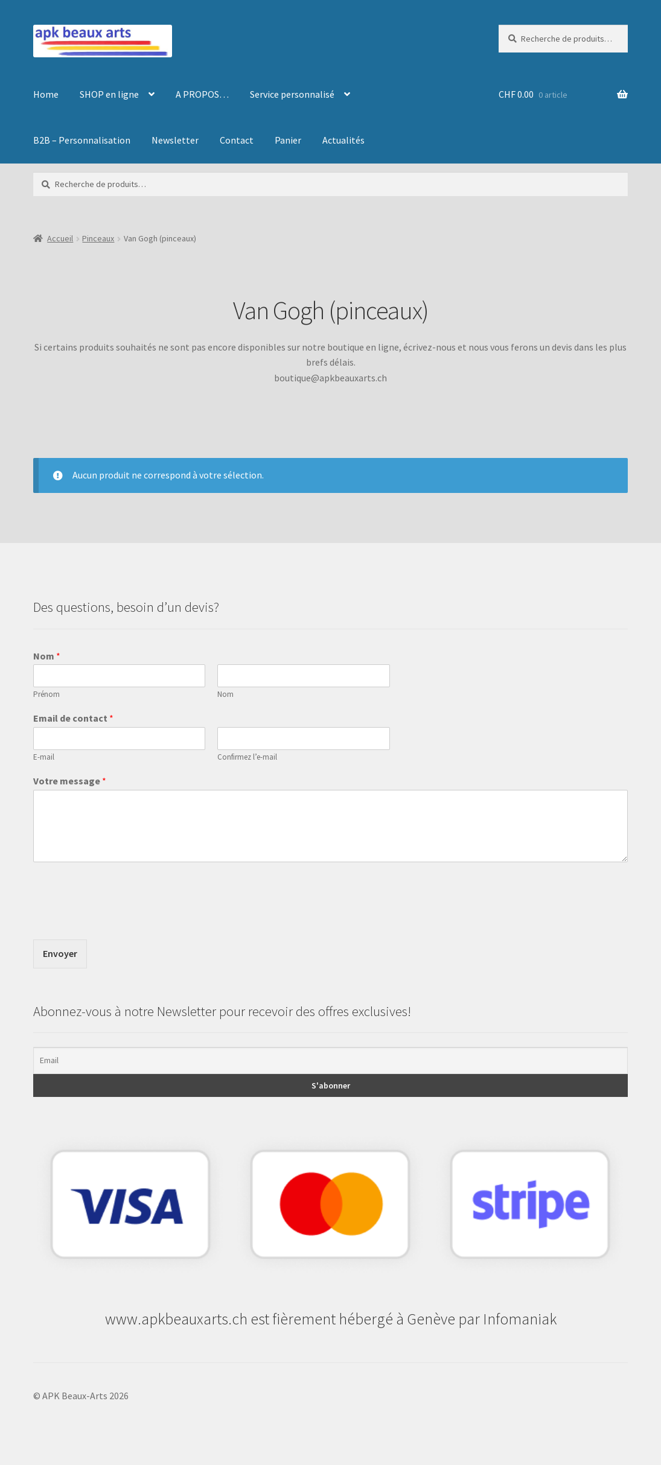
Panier (288, 140)
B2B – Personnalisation (81, 140)
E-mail (43, 757)
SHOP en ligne (109, 94)
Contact (237, 140)
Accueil (60, 238)
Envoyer (60, 953)
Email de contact (73, 718)
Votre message (69, 781)
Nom (46, 656)
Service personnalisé (292, 94)
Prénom (46, 694)
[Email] (330, 1060)
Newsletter (175, 140)
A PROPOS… (202, 94)
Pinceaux (98, 238)
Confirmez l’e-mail (247, 757)
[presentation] (125, 919)
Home (46, 94)
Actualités (343, 140)
